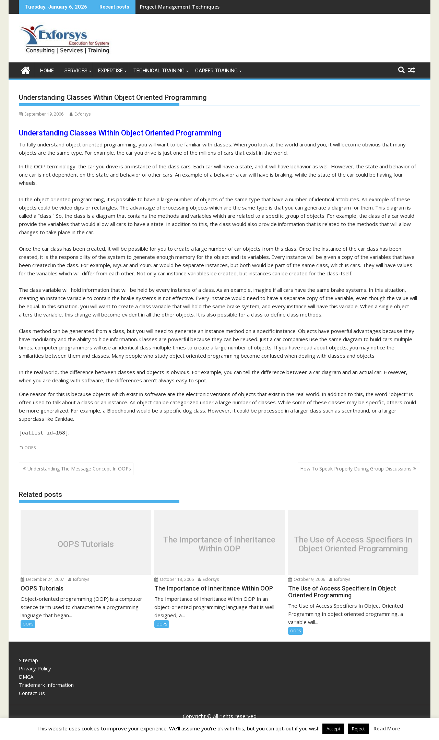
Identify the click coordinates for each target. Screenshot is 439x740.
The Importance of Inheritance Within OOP (219, 543)
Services (75, 71)
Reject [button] (358, 729)
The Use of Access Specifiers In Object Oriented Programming (353, 543)
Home (47, 71)
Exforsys (80, 114)
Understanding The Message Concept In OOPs (79, 467)
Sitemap (28, 658)
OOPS (30, 446)
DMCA (26, 675)
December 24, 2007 (42, 578)
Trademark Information (46, 683)
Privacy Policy (35, 667)
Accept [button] (333, 729)
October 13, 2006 (174, 578)
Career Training (216, 71)
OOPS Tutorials (86, 542)
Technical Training (159, 71)
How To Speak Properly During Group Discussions (356, 467)
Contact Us (32, 691)
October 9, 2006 (306, 578)
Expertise (110, 71)
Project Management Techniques (180, 6)
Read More (386, 728)
